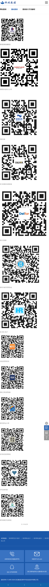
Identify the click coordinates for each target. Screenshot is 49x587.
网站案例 (3, 9)
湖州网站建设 (37, 538)
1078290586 (13, 572)
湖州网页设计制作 (14, 538)
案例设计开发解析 (29, 9)
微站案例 (14, 9)
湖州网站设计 (26, 538)
